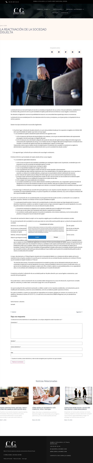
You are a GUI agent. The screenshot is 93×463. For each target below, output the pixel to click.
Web (12, 352)
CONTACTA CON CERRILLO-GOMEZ (60, 455)
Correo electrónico (16, 346)
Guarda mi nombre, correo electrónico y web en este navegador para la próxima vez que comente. (37, 358)
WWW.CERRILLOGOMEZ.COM (58, 451)
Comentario (14, 322)
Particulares (58, 9)
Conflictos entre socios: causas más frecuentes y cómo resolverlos (77, 408)
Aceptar (37, 237)
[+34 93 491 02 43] (6, 2)
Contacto (64, 12)
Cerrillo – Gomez (43, 9)
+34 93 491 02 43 (13, 2)
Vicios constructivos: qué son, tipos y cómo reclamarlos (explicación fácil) (13, 408)
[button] (52, 52)
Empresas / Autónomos (75, 9)
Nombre (13, 341)
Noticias (55, 12)
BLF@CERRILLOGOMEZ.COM (58, 449)
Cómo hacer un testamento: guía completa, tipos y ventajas (44, 408)
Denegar (56, 237)
